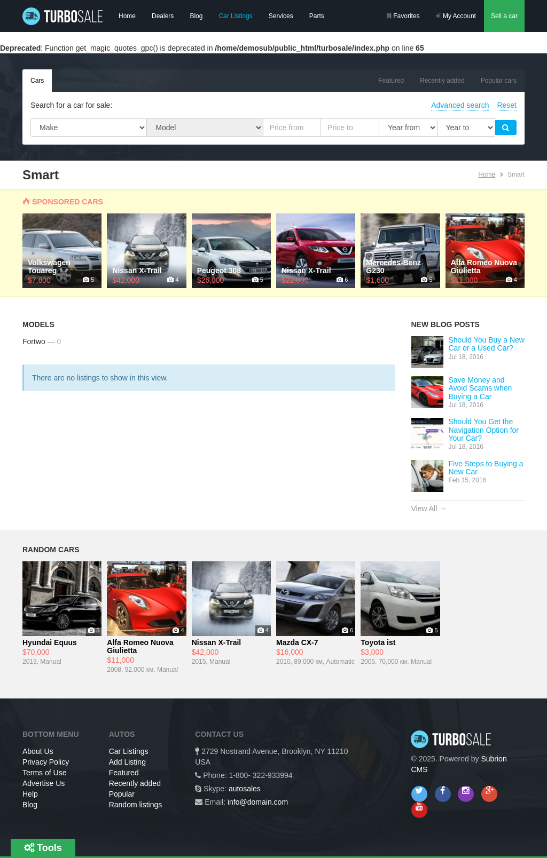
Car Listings (235, 16)
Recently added (442, 80)
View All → (429, 508)
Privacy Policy (45, 762)
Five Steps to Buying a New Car (486, 467)
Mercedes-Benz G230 (393, 267)
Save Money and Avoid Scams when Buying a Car (480, 388)
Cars (37, 80)
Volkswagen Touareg (49, 267)
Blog (196, 16)
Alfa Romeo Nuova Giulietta (484, 267)
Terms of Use (44, 772)
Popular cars (499, 80)
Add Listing (127, 762)
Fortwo (33, 341)
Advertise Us (43, 783)
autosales (245, 788)
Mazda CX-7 (297, 643)
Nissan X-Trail (137, 271)
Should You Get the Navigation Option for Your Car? (484, 429)
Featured (391, 80)
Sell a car (504, 16)
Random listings (135, 804)
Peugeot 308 (219, 271)
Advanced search (460, 105)
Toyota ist (378, 643)
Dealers (163, 16)
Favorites (403, 16)
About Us (37, 751)
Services (281, 16)
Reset (507, 105)
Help (30, 794)
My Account (456, 16)
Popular (122, 794)
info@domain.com (258, 802)
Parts (316, 16)
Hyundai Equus (49, 643)
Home (127, 16)
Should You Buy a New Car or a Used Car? (487, 344)
